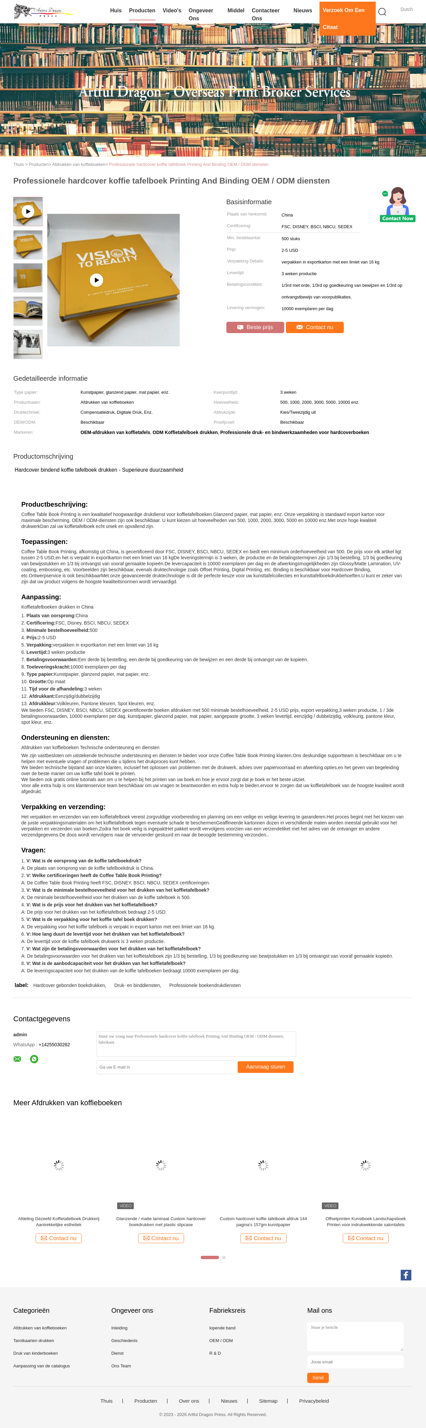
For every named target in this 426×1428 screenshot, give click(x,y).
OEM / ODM (221, 1340)
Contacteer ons (266, 14)
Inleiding (119, 1327)
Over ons (189, 1401)
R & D (215, 1353)
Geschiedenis (124, 1340)
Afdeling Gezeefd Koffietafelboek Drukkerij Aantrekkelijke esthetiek (58, 1221)
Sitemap (268, 1401)
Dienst (117, 1353)
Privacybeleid (314, 1401)
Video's (172, 10)
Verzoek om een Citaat (343, 18)
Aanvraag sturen (265, 1067)
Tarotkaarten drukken (33, 1340)
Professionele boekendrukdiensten (205, 985)
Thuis (107, 1401)
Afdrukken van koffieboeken (40, 1327)
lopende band (222, 1327)
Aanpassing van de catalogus (41, 1365)
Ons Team (121, 1365)
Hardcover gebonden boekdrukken (69, 985)
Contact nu (315, 327)
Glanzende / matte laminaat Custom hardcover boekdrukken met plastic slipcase (161, 1221)
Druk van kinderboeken (35, 1353)
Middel (236, 10)
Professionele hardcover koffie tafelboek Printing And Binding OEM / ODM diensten (189, 164)
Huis (116, 10)
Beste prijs (255, 327)
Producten (142, 10)
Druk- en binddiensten (137, 985)
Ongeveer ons (201, 14)
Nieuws (303, 10)
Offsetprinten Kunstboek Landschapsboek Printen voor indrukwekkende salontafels (365, 1221)
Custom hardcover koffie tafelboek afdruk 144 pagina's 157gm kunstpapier (263, 1221)
